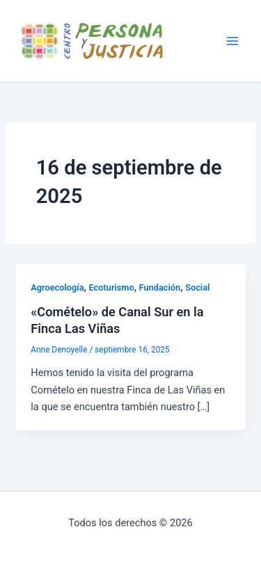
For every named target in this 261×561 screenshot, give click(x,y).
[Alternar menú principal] (232, 41)
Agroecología (57, 287)
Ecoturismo (111, 287)
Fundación (159, 287)
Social (197, 287)
